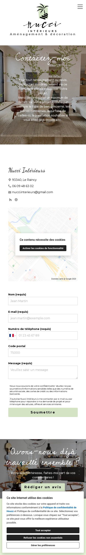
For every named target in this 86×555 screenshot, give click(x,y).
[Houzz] (10, 199)
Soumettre (43, 412)
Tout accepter (43, 530)
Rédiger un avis (43, 487)
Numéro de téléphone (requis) (43, 333)
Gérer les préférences (43, 545)
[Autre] (16, 199)
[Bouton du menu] (80, 6)
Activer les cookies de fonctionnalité (43, 248)
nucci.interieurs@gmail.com (32, 192)
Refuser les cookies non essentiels (42, 537)
